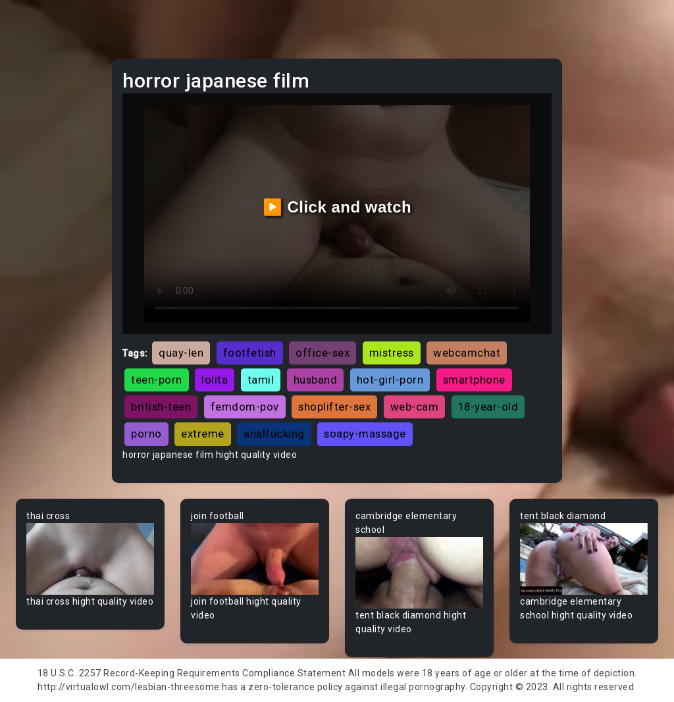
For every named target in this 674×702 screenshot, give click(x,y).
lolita (214, 379)
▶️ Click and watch (337, 207)
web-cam (414, 406)
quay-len (181, 352)
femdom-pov (245, 406)
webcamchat (466, 352)
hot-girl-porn (390, 379)
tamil (260, 379)
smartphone (474, 379)
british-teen (161, 406)
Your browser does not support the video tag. (90, 559)
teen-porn (156, 379)
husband (316, 379)
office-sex (323, 352)
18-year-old (488, 406)
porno (146, 433)
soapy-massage (365, 433)
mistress (391, 352)
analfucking (274, 433)
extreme (202, 433)
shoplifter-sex (334, 406)
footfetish (249, 352)
